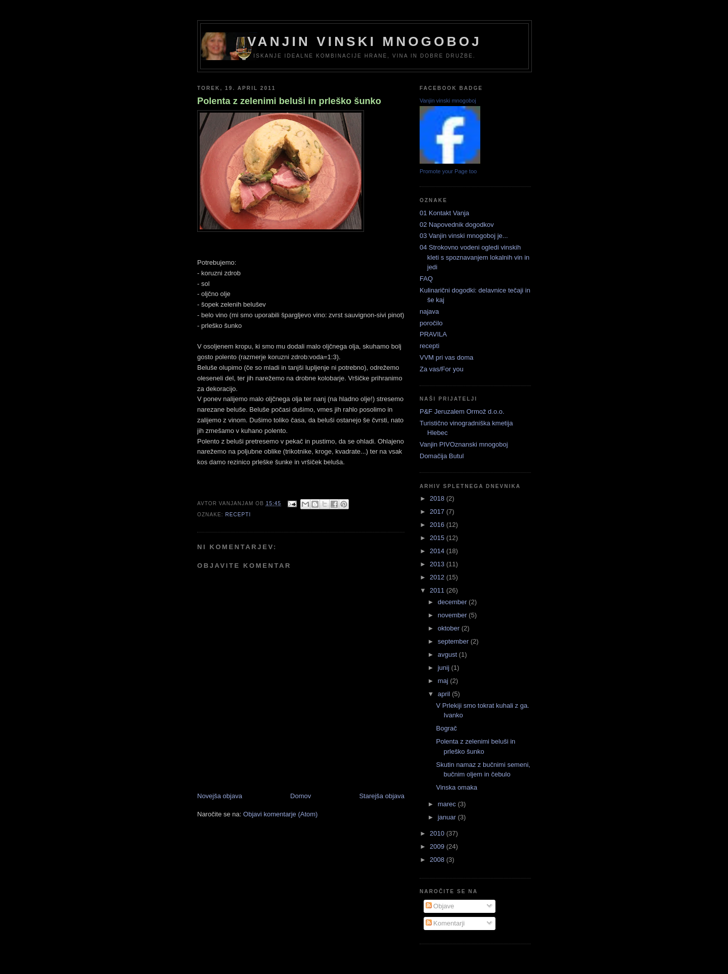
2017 (438, 511)
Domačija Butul (442, 456)
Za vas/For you (442, 369)
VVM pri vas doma (446, 357)
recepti (238, 514)
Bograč (446, 728)
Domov (300, 796)
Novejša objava (219, 796)
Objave (440, 906)
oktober (450, 628)
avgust (448, 654)
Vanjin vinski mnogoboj (364, 41)
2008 (438, 859)
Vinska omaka (456, 787)
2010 (438, 833)
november (453, 615)
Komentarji (445, 923)
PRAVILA (433, 334)
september (454, 641)
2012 (438, 577)
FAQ (426, 278)
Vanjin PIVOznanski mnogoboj (464, 444)
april (445, 694)
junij (444, 667)
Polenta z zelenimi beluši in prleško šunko (289, 101)
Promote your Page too (448, 171)
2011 (438, 590)
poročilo (431, 323)
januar (448, 817)
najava (429, 311)
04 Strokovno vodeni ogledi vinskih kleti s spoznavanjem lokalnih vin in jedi (474, 257)
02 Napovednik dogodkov (457, 224)
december (453, 602)
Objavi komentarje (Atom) (280, 814)
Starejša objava (381, 796)
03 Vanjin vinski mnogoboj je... (464, 235)
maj (444, 681)
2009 (438, 846)
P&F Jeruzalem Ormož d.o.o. (462, 411)
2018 (438, 498)
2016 (438, 524)
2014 (438, 551)
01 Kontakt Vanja (444, 213)
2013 (438, 564)
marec (448, 804)
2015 (438, 538)
